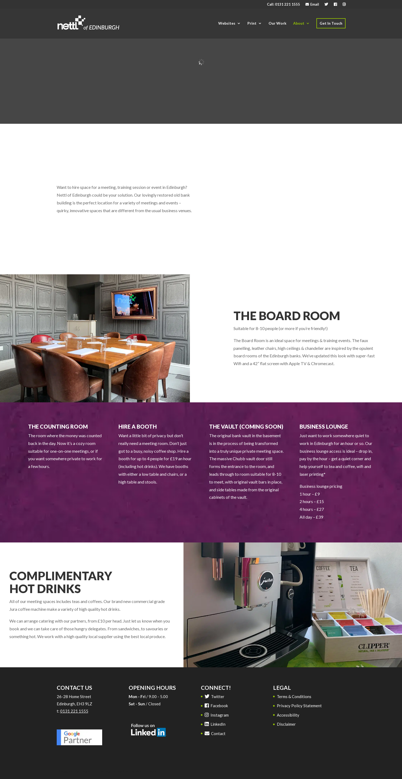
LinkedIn (215, 724)
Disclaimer (286, 724)
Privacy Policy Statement (299, 705)
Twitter (214, 696)
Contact (215, 733)
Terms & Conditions (294, 696)
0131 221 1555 (74, 711)
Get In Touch (331, 23)
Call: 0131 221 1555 (283, 4)
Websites (226, 23)
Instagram (217, 715)
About (298, 23)
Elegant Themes (95, 771)
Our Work (277, 23)
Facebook (216, 705)
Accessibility (288, 715)
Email (312, 4)
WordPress (145, 771)
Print (251, 23)
